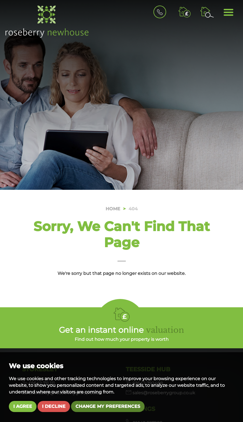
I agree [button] (22, 406)
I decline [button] (54, 406)
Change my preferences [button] (107, 406)
